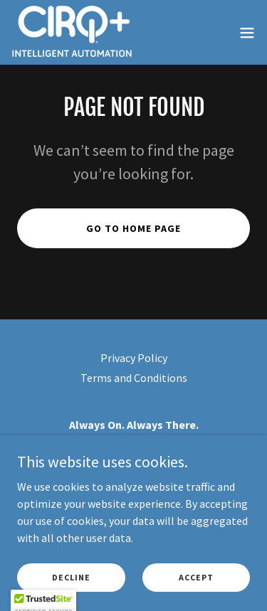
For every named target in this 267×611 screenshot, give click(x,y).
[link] (71, 32)
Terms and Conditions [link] (133, 378)
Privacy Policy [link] (133, 358)
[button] (247, 32)
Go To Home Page (133, 228)
